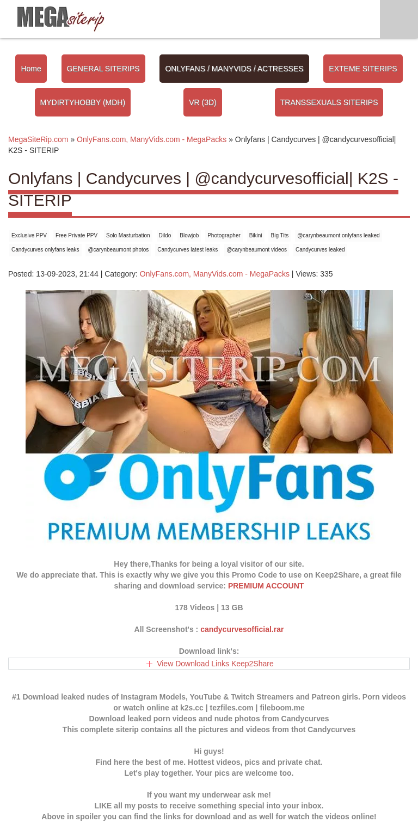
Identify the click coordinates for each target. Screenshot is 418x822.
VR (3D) (203, 102)
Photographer (224, 235)
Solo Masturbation (128, 235)
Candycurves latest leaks (187, 250)
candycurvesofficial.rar (242, 629)
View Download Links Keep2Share (215, 663)
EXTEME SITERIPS (363, 68)
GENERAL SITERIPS (103, 68)
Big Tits (279, 235)
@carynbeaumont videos (256, 250)
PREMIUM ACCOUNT (266, 585)
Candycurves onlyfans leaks (45, 250)
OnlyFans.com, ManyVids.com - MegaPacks (215, 273)
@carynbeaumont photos (118, 250)
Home (31, 68)
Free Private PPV (76, 235)
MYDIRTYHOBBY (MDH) (83, 102)
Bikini (255, 235)
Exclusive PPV (29, 235)
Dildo (165, 235)
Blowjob (189, 235)
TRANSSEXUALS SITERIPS (329, 102)
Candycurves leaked (320, 250)
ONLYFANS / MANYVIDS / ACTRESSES (234, 68)
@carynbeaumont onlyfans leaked (338, 235)
